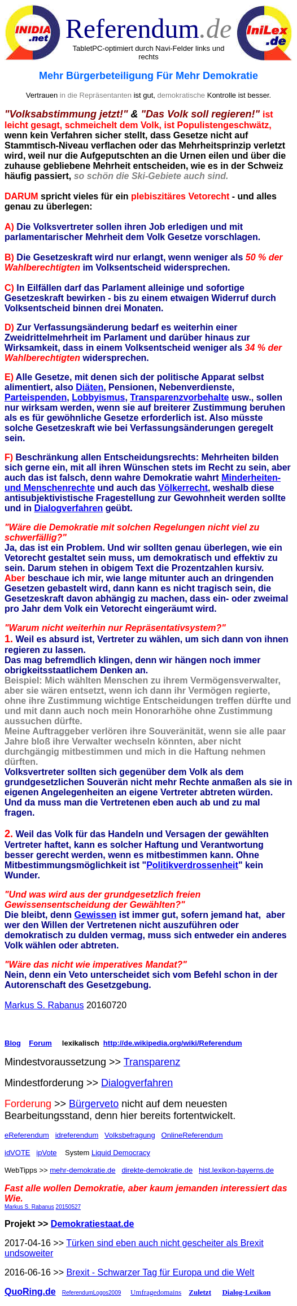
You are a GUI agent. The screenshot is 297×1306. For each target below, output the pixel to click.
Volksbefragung (129, 1135)
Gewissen (96, 915)
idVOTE (17, 1152)
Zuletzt (200, 1292)
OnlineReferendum (192, 1135)
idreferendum (77, 1135)
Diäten (89, 387)
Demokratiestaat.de (92, 1224)
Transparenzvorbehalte (179, 397)
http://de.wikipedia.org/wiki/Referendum (172, 1043)
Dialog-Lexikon (246, 1292)
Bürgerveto (94, 1103)
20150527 (68, 1207)
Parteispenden (36, 397)
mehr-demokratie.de (82, 1170)
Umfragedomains (155, 1292)
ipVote (46, 1152)
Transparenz (152, 1062)
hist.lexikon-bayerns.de (236, 1170)
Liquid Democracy (120, 1152)
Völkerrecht (183, 488)
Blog (13, 1043)
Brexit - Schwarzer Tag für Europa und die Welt (160, 1272)
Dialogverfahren (68, 508)
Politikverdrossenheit (192, 865)
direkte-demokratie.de (157, 1170)
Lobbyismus (98, 397)
